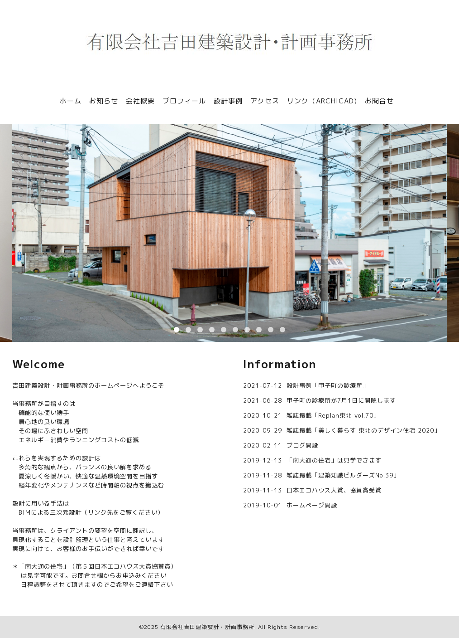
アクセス (264, 101)
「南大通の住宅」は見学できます (334, 460)
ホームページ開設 (312, 505)
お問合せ (379, 101)
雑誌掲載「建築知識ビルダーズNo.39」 (343, 475)
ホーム (70, 101)
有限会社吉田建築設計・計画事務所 (207, 627)
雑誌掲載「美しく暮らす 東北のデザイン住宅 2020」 (363, 430)
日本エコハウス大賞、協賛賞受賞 (334, 490)
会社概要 (140, 101)
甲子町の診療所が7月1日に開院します (341, 400)
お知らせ (103, 101)
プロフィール (184, 101)
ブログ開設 (302, 445)
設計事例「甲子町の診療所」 (328, 385)
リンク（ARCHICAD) (322, 101)
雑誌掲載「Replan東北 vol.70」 (333, 415)
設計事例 (228, 101)
